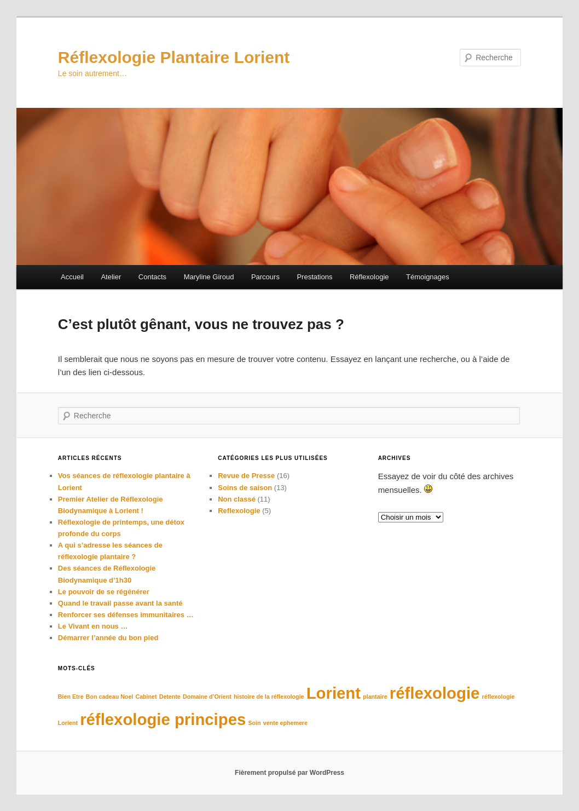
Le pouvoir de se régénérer (103, 592)
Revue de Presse (246, 475)
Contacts (152, 277)
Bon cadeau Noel (109, 696)
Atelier (111, 277)
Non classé (237, 499)
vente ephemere (285, 723)
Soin (254, 723)
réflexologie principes (163, 719)
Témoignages (427, 277)
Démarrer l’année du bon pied (108, 638)
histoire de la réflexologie (269, 696)
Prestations (314, 277)
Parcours (265, 277)
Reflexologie (239, 511)
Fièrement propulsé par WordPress (289, 773)
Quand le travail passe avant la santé (120, 603)
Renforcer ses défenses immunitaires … (126, 615)
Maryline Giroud (209, 277)
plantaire (375, 696)
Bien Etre (71, 696)
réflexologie (435, 693)
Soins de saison (245, 488)
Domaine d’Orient (207, 696)
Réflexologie (369, 277)
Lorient (333, 693)
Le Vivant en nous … (93, 626)
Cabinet (146, 696)
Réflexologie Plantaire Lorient (174, 57)
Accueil (72, 277)
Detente (170, 696)
